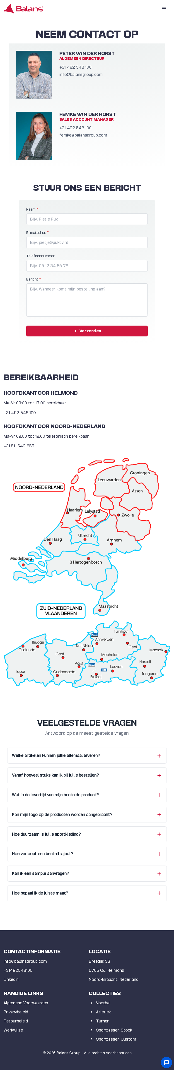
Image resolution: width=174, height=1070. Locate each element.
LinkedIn (11, 979)
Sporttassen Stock (110, 1030)
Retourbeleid (16, 1021)
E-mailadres (37, 233)
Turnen (99, 1021)
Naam (32, 209)
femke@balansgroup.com (83, 135)
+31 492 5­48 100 (75, 67)
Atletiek (100, 1012)
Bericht (33, 279)
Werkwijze (13, 1030)
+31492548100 (18, 970)
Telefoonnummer (40, 256)
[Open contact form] (166, 1062)
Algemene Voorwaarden (26, 1003)
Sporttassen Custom (112, 1039)
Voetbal (100, 1003)
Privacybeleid (16, 1012)
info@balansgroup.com (81, 74)
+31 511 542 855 (19, 446)
